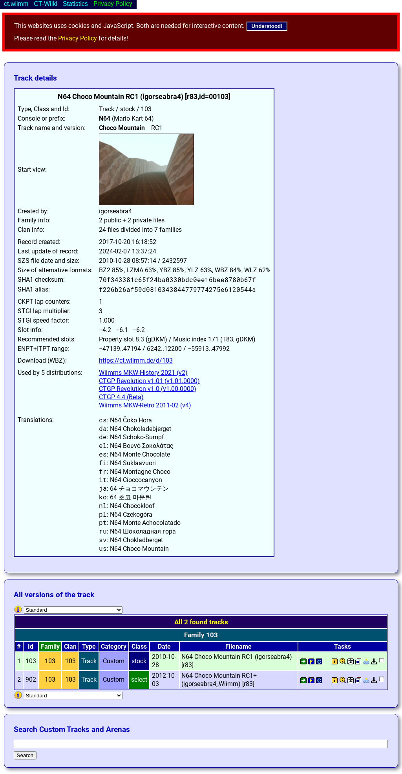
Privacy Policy (77, 38)
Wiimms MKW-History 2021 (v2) (143, 372)
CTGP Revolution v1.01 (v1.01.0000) (149, 381)
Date (164, 646)
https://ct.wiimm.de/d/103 (136, 360)
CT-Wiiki (45, 3)
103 (50, 661)
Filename (238, 646)
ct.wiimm (16, 3)
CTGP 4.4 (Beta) (121, 397)
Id (30, 646)
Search (25, 755)
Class (139, 646)
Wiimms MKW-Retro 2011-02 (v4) (145, 405)
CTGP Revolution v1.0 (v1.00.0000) (147, 389)
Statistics (75, 3)
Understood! (266, 26)
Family (50, 646)
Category (113, 646)
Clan (70, 646)
